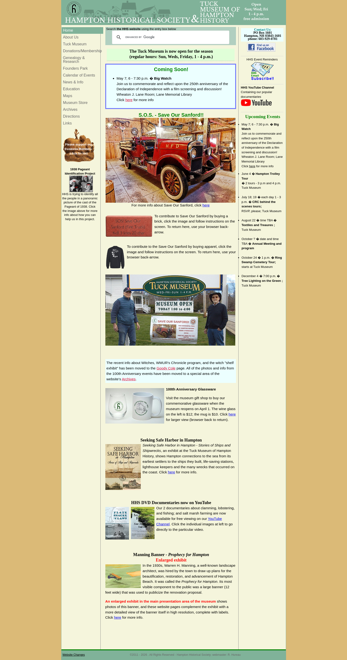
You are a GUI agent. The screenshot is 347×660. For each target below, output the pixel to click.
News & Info (73, 82)
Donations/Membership (82, 51)
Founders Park (75, 68)
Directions (71, 116)
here (252, 166)
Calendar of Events (79, 75)
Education (71, 89)
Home (68, 30)
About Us (71, 37)
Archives (70, 109)
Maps (67, 96)
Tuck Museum (75, 44)
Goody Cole (166, 368)
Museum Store (75, 103)
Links (67, 123)
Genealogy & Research (74, 60)
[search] (169, 37)
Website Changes (74, 654)
